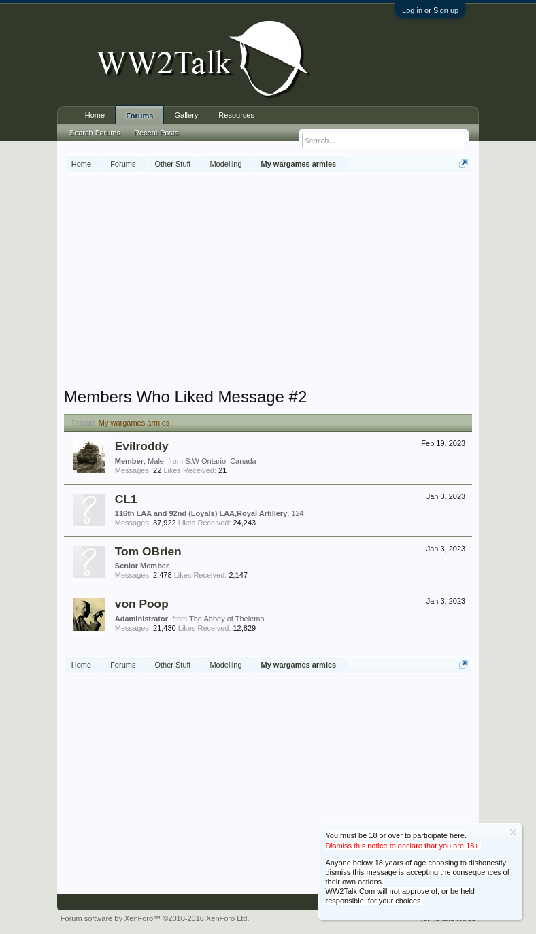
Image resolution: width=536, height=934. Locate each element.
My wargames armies (134, 423)
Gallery (186, 115)
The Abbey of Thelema (226, 619)
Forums (139, 115)
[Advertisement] (300, 281)
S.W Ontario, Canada (220, 461)
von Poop (142, 603)
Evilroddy (142, 446)
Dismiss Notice (513, 832)
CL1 (126, 499)
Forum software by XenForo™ (155, 918)
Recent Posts (156, 132)
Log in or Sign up (430, 10)
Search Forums (94, 132)
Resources (236, 115)
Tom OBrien (148, 551)
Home (95, 115)
